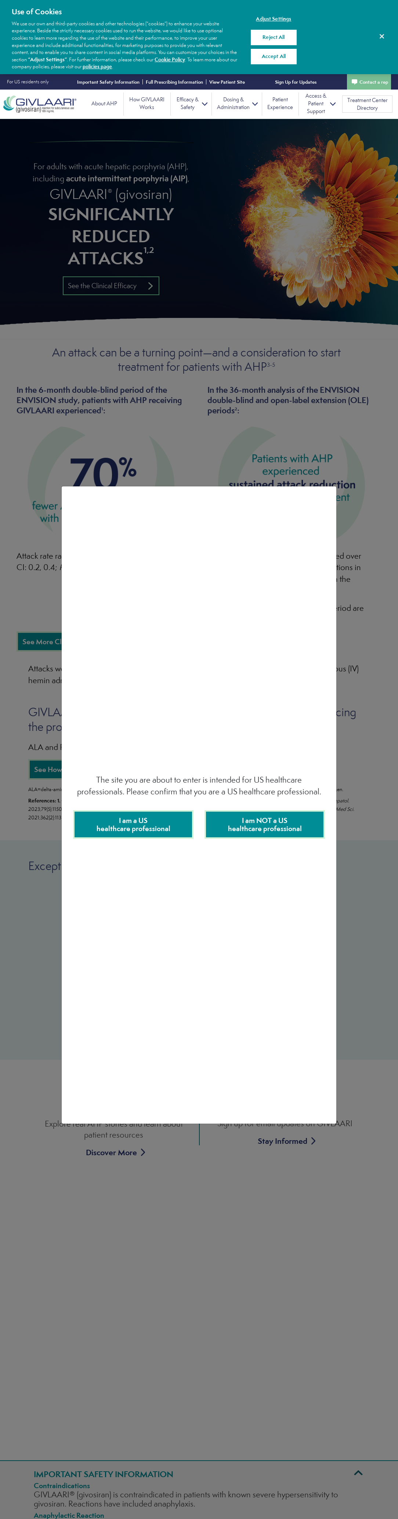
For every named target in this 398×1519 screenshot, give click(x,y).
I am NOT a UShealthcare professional (265, 824)
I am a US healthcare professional (133, 824)
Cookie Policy (170, 59)
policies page (97, 66)
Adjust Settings (273, 18)
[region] (199, 37)
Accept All (274, 56)
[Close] (382, 36)
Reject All (274, 37)
